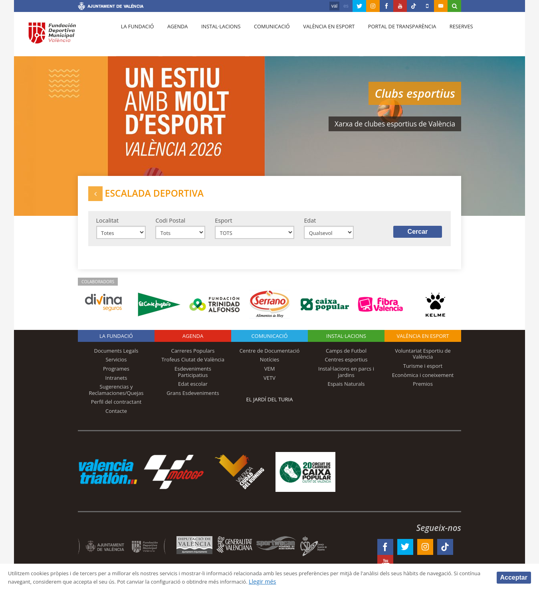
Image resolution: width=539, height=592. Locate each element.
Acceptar (513, 577)
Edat (310, 224)
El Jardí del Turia (269, 405)
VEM (269, 375)
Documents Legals (116, 357)
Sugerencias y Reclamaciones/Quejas (116, 396)
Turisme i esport (423, 372)
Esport (223, 224)
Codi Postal (170, 224)
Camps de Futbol (346, 357)
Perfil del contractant (116, 408)
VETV (269, 384)
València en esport (318, 36)
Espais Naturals (346, 390)
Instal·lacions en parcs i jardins (346, 378)
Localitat (107, 224)
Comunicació (263, 36)
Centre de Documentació (270, 357)
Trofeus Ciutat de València (192, 366)
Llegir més (349, 581)
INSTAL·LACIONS (346, 342)
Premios (423, 390)
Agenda (173, 36)
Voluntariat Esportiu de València (423, 360)
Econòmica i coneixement (423, 381)
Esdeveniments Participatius (192, 378)
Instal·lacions (214, 36)
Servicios (116, 366)
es (346, 6)
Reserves (446, 36)
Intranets (116, 384)
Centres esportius (346, 366)
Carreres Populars (192, 357)
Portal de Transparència (389, 36)
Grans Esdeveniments (192, 399)
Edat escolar (193, 390)
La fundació (136, 36)
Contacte (116, 417)
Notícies (269, 366)
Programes (116, 375)
